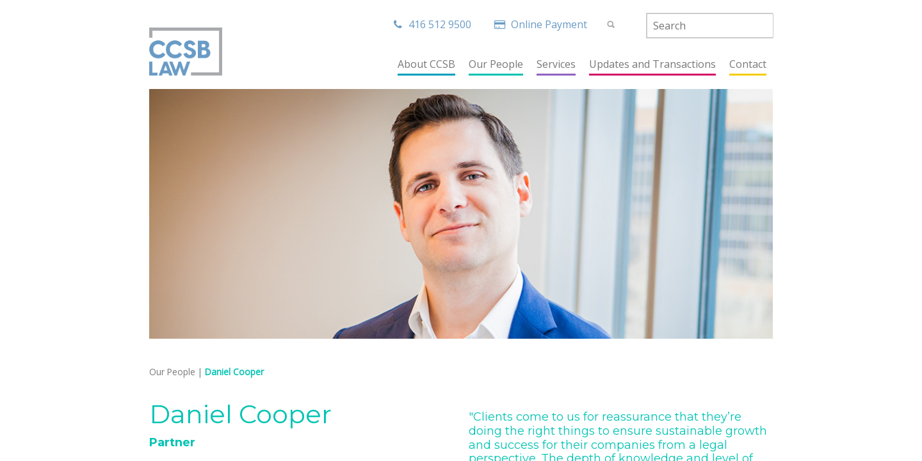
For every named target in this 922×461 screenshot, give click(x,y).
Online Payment (542, 24)
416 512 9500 (432, 24)
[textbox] (710, 25)
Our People (172, 372)
